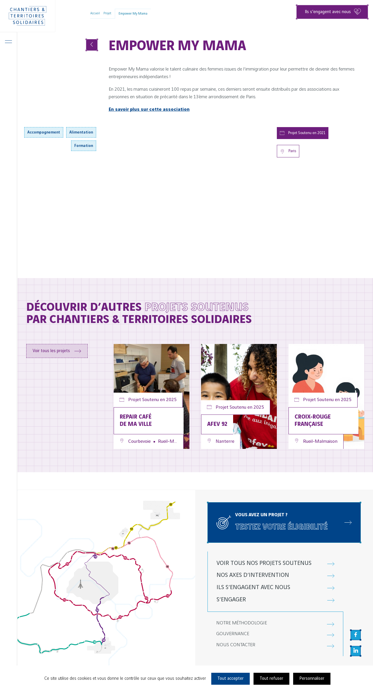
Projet (107, 13)
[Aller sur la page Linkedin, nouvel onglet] (356, 651)
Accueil (95, 13)
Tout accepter (230, 678)
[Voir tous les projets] (92, 45)
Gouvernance (232, 633)
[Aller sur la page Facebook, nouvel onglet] (356, 635)
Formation (83, 146)
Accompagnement (43, 132)
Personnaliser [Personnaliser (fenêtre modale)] (311, 678)
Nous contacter (235, 644)
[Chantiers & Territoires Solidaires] (27, 16)
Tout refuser (271, 678)
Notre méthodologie (241, 623)
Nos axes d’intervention (253, 575)
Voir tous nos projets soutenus (264, 563)
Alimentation (81, 132)
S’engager (231, 600)
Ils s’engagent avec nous (253, 587)
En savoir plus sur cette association (149, 109)
